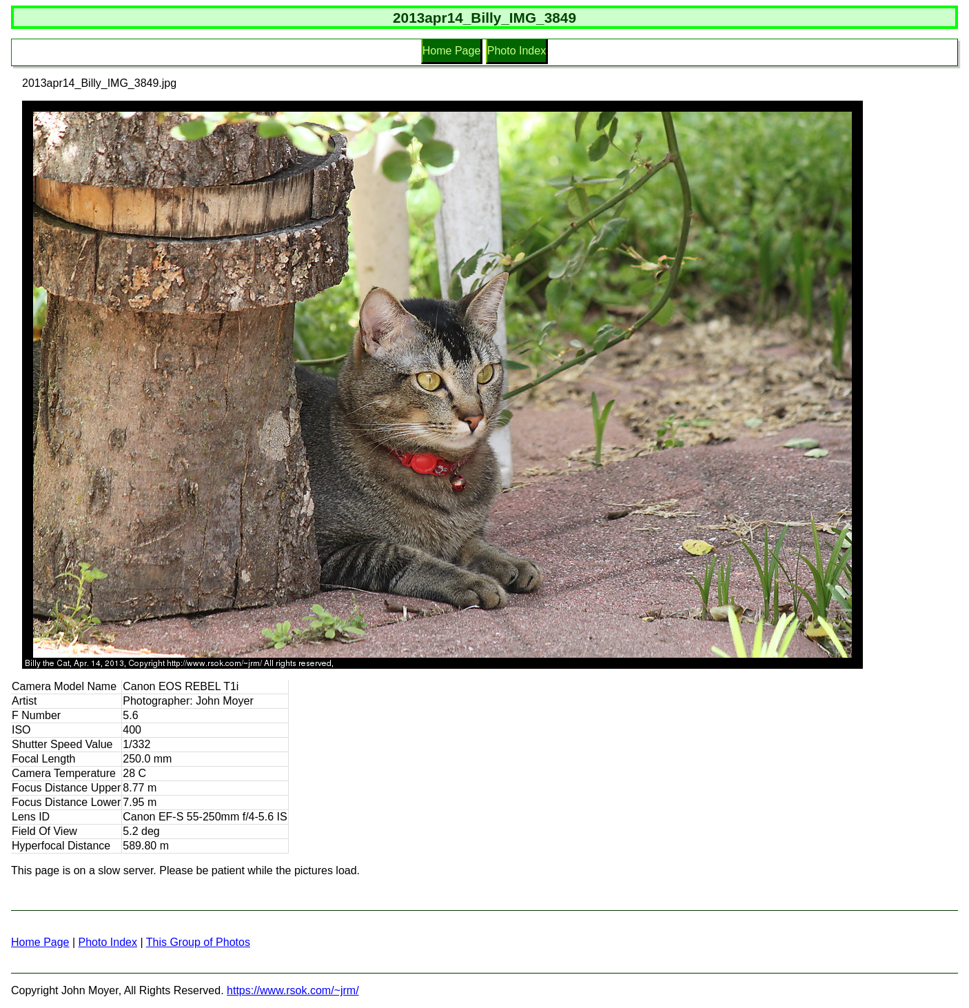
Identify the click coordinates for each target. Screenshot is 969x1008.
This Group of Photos (198, 942)
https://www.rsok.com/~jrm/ (293, 990)
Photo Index (516, 51)
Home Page (451, 51)
